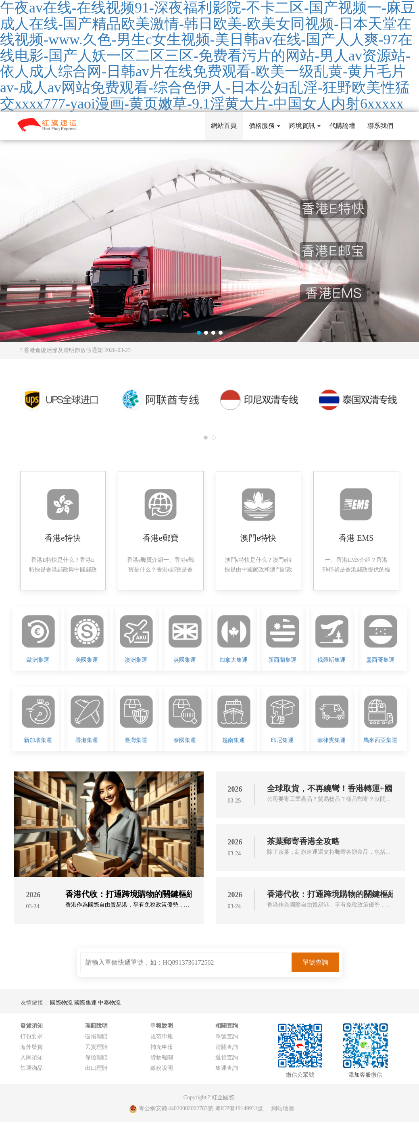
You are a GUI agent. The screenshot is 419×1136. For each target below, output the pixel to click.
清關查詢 (226, 1047)
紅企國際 (223, 1097)
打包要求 (31, 1037)
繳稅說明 (161, 1068)
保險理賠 (96, 1058)
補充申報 (161, 1047)
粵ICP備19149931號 (239, 1108)
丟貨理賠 (96, 1047)
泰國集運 (184, 740)
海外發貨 (31, 1047)
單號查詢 (226, 1037)
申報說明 (161, 1026)
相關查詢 (226, 1026)
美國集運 (86, 660)
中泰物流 (109, 1003)
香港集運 (86, 740)
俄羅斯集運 (331, 660)
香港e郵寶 (161, 538)
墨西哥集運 (380, 660)
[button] (199, 333)
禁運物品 (31, 1068)
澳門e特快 (258, 538)
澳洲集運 (136, 660)
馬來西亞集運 (380, 740)
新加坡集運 (38, 740)
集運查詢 (226, 1068)
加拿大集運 (233, 660)
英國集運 (184, 660)
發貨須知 (31, 1026)
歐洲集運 (38, 660)
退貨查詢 (226, 1058)
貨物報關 (161, 1058)
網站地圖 (282, 1108)
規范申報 (161, 1037)
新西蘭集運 (282, 660)
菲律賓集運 (331, 740)
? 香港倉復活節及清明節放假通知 (75, 350)
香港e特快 (63, 538)
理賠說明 (96, 1026)
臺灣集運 (136, 740)
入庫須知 (31, 1058)
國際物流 (62, 1003)
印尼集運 (282, 740)
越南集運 (233, 740)
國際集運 (86, 1003)
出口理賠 (96, 1068)
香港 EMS (356, 538)
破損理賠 (96, 1037)
